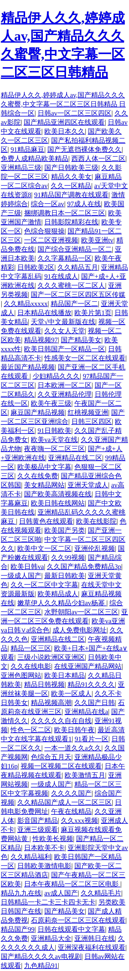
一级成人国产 (21, 575)
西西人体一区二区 (98, 158)
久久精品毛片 (101, 893)
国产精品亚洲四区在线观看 (64, 122)
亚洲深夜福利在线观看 (91, 947)
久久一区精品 (71, 185)
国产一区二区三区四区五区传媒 (78, 294)
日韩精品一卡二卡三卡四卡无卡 (48, 902)
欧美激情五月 (85, 775)
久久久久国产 (71, 793)
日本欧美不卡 (44, 847)
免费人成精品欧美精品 (34, 158)
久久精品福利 (31, 856)
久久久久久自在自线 (61, 720)
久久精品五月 (77, 267)
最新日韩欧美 (64, 575)
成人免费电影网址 (80, 630)
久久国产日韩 (94, 702)
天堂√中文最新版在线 (63, 321)
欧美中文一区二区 (44, 548)
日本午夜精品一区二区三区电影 (72, 884)
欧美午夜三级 (51, 403)
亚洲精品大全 (51, 938)
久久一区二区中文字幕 (44, 584)
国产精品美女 (81, 340)
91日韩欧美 (54, 430)
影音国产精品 (37, 820)
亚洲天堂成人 (88, 485)
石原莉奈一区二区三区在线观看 (78, 920)
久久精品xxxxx (26, 303)
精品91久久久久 (91, 684)
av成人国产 (61, 893)
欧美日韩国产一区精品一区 (64, 349)
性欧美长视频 (53, 838)
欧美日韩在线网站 (58, 503)
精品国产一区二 (74, 303)
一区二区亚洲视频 (51, 240)
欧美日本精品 (64, 675)
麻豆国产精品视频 (38, 412)
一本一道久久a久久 (72, 748)
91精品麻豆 (27, 149)
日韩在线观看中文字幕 (71, 929)
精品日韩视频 (44, 684)
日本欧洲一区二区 (65, 385)
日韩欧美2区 (35, 267)
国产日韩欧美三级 (71, 167)
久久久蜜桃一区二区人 (71, 285)
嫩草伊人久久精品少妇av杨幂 (61, 603)
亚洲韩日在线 (94, 938)
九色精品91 (41, 965)
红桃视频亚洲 (88, 412)
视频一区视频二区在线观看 (61, 766)
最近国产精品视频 (28, 367)
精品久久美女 (71, 176)
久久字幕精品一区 (65, 258)
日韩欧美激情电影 (44, 866)
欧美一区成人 (71, 693)
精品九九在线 (21, 893)
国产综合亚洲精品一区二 (75, 249)
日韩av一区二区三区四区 (74, 113)
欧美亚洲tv (97, 240)
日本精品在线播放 (44, 312)
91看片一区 (91, 739)
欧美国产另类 (64, 530)
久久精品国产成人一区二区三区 (64, 802)
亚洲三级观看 (37, 829)
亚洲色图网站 (21, 675)
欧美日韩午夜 (74, 730)
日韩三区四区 (91, 421)
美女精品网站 (44, 485)
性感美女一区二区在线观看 (84, 358)
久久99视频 (68, 557)
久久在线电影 (31, 666)
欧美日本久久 (64, 131)
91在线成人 (61, 276)
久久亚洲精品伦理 (65, 394)
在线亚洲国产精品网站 (88, 666)
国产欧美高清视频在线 (58, 494)
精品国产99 (18, 929)
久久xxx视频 (79, 820)
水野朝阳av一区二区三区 (81, 612)
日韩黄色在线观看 (46, 521)
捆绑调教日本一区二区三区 (64, 213)
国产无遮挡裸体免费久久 (84, 149)
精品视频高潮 (51, 702)
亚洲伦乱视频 (94, 548)
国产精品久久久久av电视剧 (41, 956)
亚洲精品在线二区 (75, 457)
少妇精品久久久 (56, 376)
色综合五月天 (51, 757)
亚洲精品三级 (21, 167)
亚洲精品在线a (86, 711)
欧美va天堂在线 (54, 439)
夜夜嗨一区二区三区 (54, 448)
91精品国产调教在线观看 (71, 194)
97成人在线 (84, 204)
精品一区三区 (31, 648)
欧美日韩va (27, 566)
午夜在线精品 (71, 811)
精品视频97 (41, 340)
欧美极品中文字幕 (44, 467)
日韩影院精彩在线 (71, 222)
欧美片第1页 (92, 312)
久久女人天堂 (64, 331)
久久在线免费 (37, 476)
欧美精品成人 (58, 593)
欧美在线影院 (96, 521)
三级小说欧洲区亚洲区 (51, 657)
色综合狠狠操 (44, 231)
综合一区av (47, 204)
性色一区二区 (31, 730)
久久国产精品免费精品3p (84, 566)
